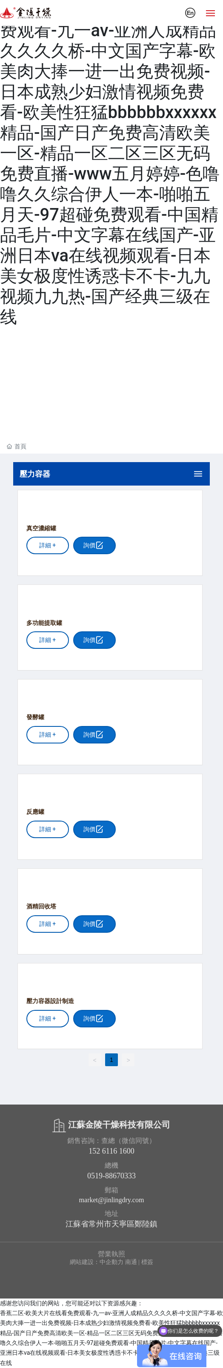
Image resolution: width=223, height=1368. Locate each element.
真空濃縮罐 (41, 528)
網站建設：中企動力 (96, 1262)
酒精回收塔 (41, 906)
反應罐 (35, 812)
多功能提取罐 (44, 623)
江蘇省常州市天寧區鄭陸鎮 (111, 1227)
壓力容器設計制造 (50, 1001)
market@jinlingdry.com (111, 1203)
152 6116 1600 (111, 1155)
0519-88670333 (111, 1179)
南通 (131, 1262)
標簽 (147, 1262)
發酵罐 (35, 717)
